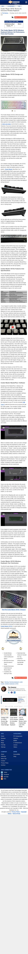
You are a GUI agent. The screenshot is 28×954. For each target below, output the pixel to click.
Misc (19, 6)
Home (2, 736)
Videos (15, 747)
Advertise (3, 756)
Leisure (15, 744)
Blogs (2, 742)
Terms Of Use (16, 813)
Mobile (15, 740)
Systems (15, 738)
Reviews (3, 738)
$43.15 (19, 24)
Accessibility (16, 754)
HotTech (3, 765)
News (2, 740)
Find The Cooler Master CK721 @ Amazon (14, 609)
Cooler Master (8, 169)
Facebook (6, 774)
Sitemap (3, 747)
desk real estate (6, 124)
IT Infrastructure (17, 742)
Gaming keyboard (14, 682)
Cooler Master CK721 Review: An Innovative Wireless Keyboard (14, 721)
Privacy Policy (4, 763)
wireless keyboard (10, 683)
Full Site (3, 744)
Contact (3, 760)
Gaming (6, 682)
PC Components (11, 6)
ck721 (16, 683)
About (2, 754)
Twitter (5, 772)
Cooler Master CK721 (6, 626)
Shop (14, 756)
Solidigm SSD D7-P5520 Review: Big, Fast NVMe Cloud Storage (5, 721)
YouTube (6, 776)
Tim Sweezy (12, 687)
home (2, 6)
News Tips (3, 758)
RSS (5, 778)
